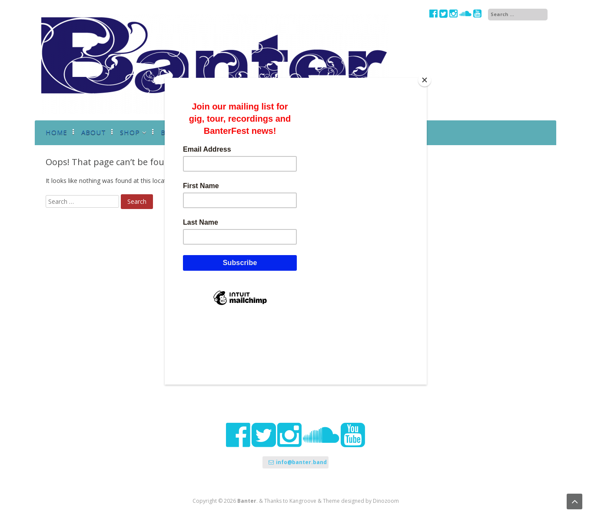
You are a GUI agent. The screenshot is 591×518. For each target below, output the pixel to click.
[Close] (424, 79)
